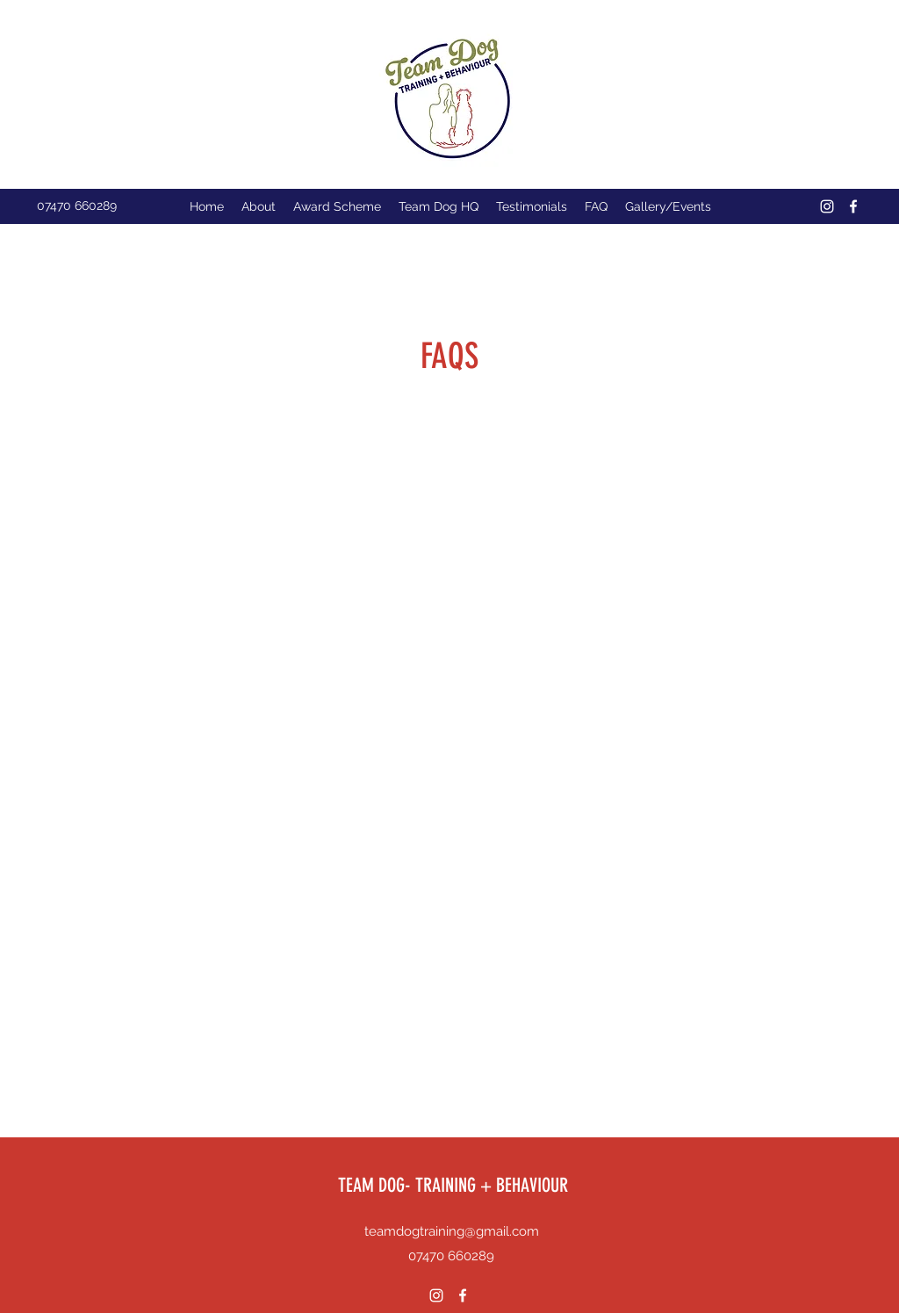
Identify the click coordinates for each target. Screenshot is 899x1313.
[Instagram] (827, 206)
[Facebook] (853, 206)
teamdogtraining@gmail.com (451, 1231)
